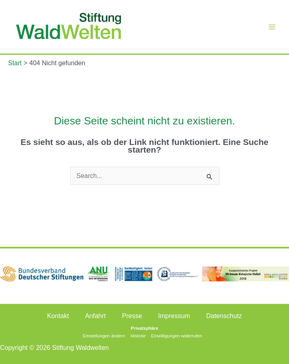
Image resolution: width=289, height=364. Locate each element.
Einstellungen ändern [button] (104, 335)
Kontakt (58, 315)
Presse (132, 315)
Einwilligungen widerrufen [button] (176, 335)
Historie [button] (138, 335)
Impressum (174, 315)
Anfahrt (95, 315)
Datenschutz (224, 315)
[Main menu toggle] (272, 27)
